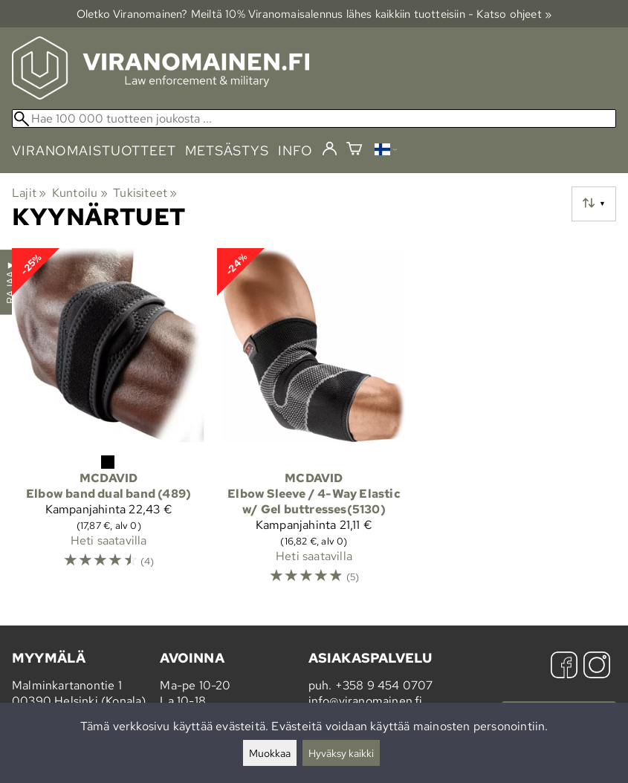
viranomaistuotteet (94, 150)
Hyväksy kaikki (341, 753)
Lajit (29, 193)
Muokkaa (270, 753)
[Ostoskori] (354, 150)
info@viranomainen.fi (365, 701)
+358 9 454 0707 (384, 685)
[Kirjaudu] (329, 149)
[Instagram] (596, 667)
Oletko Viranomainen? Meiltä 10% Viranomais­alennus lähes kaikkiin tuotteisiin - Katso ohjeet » (314, 14)
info (295, 150)
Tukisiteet (145, 193)
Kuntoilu (80, 193)
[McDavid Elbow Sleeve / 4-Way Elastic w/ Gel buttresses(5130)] (313, 423)
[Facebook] (564, 667)
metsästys (227, 150)
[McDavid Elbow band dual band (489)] (108, 423)
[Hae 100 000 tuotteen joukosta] (314, 118)
